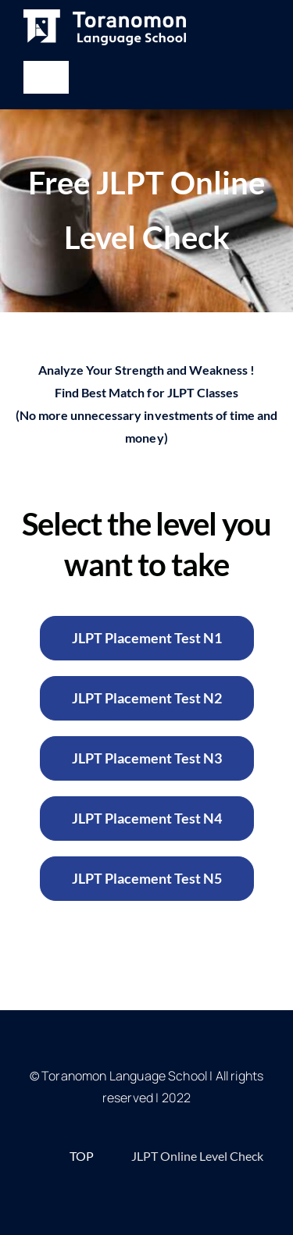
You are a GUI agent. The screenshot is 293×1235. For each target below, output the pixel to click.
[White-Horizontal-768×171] (104, 15)
